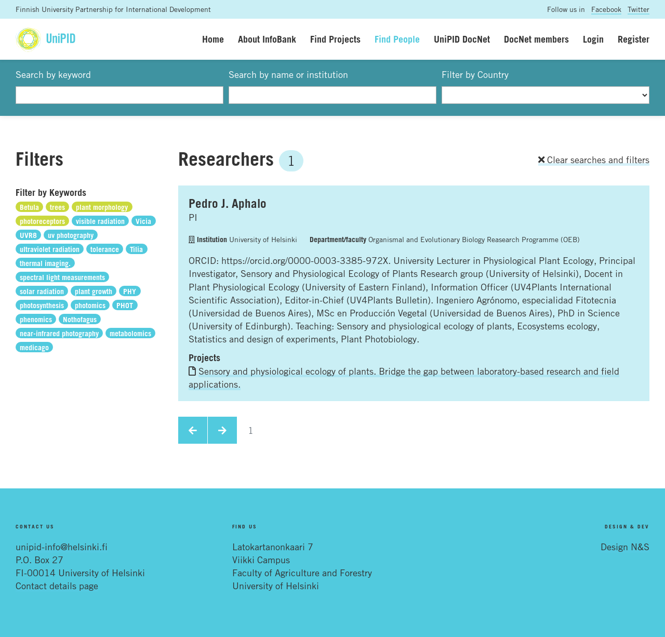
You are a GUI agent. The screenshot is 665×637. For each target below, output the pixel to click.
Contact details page (57, 585)
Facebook (606, 9)
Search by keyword (53, 74)
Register (633, 39)
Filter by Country (475, 74)
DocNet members (536, 39)
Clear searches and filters (593, 159)
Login (593, 39)
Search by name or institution (288, 74)
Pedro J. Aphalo (228, 203)
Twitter (638, 9)
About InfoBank (267, 39)
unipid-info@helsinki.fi (62, 546)
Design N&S (625, 546)
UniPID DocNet (462, 39)
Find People (397, 39)
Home (213, 39)
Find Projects (335, 39)
